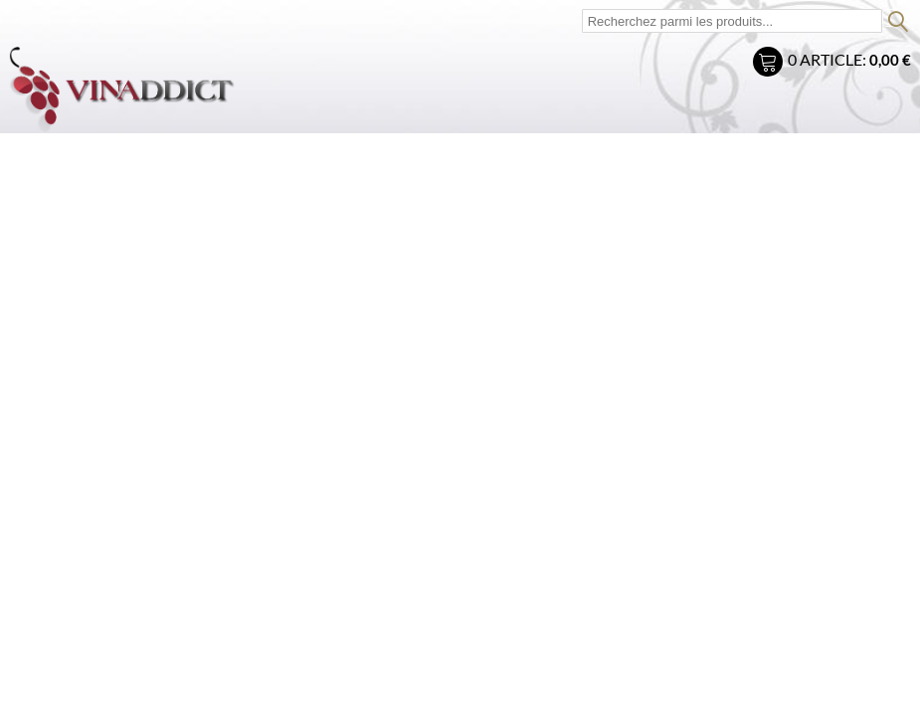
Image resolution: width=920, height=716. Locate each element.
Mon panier (770, 64)
